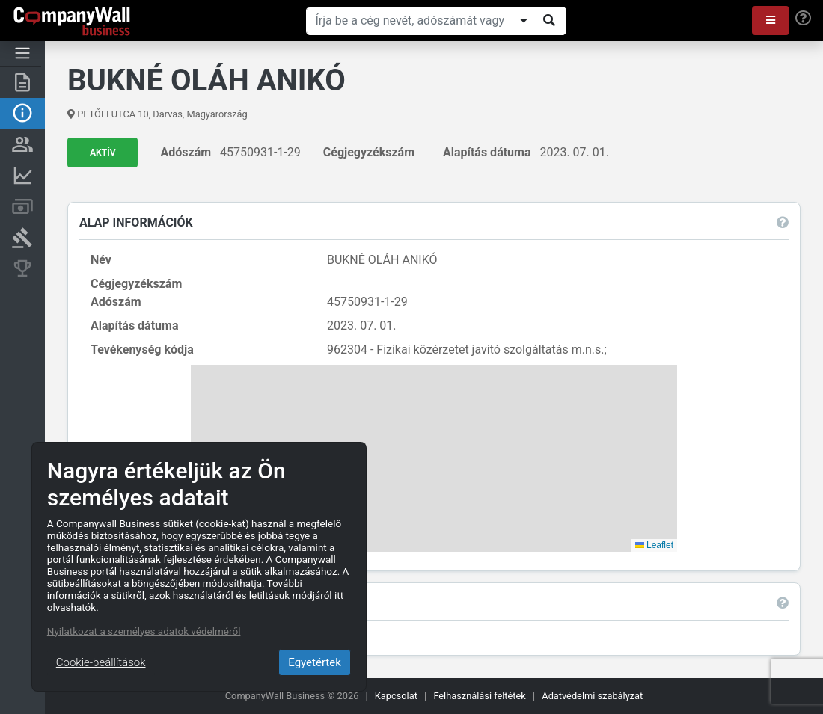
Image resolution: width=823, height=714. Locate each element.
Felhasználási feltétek (479, 695)
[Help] (803, 18)
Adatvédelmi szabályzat (592, 695)
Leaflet (654, 545)
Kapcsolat (396, 695)
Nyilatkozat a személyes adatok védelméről (144, 631)
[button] (770, 20)
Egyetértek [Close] (314, 662)
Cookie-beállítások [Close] (101, 662)
